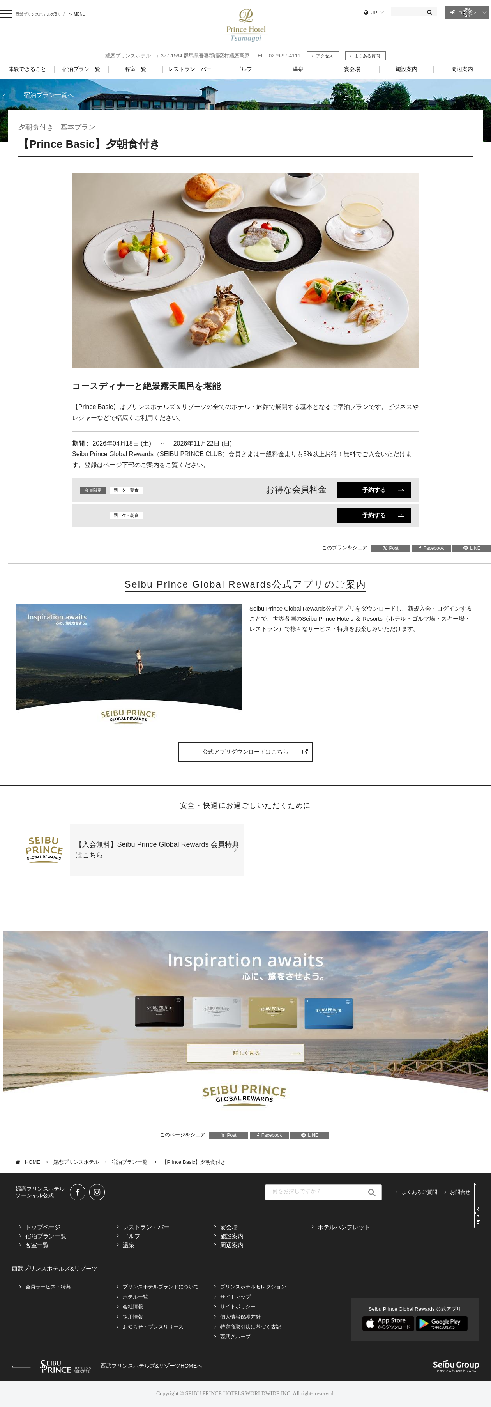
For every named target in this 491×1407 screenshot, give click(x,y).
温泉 (128, 1245)
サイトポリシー (238, 1307)
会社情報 (133, 1307)
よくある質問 (367, 55)
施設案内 (232, 1236)
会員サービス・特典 (48, 1287)
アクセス (324, 55)
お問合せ (460, 1192)
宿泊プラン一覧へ (49, 95)
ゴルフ (131, 1236)
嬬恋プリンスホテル (76, 1162)
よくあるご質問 (419, 1192)
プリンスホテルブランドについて (161, 1287)
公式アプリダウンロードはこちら (246, 752)
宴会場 (229, 1227)
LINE (309, 1135)
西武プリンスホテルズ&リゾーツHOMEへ (107, 1366)
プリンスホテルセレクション (253, 1287)
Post (390, 548)
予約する (374, 490)
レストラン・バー (146, 1227)
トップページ (42, 1227)
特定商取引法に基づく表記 (250, 1327)
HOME (32, 1162)
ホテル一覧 (135, 1297)
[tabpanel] (245, 270)
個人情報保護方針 (240, 1317)
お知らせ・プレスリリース (153, 1327)
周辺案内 (232, 1245)
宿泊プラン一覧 (130, 1162)
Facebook (431, 548)
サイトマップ (235, 1297)
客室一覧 (37, 1245)
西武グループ (235, 1337)
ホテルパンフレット (344, 1227)
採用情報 (133, 1317)
